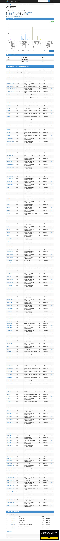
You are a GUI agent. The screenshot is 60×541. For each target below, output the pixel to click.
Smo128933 (8, 394)
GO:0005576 (13, 518)
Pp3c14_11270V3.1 (10, 357)
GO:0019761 (13, 526)
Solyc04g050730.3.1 (10, 435)
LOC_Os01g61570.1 (10, 241)
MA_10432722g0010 (10, 305)
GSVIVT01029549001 (10, 178)
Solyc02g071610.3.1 (10, 413)
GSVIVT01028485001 (10, 176)
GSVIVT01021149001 (10, 158)
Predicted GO (12, 514)
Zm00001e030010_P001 (10, 488)
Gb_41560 (8, 235)
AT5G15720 (8, 127)
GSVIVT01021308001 (10, 164)
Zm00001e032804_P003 (10, 496)
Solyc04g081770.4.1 (10, 440)
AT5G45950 (8, 132)
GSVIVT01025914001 (10, 170)
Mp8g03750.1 (9, 349)
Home (8, 4)
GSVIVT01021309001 (10, 167)
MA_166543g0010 (9, 318)
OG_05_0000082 (9, 13)
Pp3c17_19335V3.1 (10, 371)
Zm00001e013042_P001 (10, 468)
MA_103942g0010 (9, 299)
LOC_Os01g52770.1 (10, 238)
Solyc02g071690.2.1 (10, 419)
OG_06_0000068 (9, 14)
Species (11, 1)
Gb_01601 (8, 187)
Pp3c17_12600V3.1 (10, 368)
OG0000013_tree (30, 12)
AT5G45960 (8, 135)
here (45, 50)
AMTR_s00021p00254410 (11, 83)
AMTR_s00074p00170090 (11, 88)
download (14, 16)
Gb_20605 (8, 198)
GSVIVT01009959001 (10, 141)
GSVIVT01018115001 (10, 155)
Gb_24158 (8, 210)
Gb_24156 (8, 207)
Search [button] (19, 1)
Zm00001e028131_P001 (10, 485)
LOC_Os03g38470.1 (10, 254)
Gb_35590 (8, 226)
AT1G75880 (8, 105)
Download (51, 51)
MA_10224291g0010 (10, 296)
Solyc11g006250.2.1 (10, 458)
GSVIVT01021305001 (10, 161)
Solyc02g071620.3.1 (10, 416)
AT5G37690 (8, 129)
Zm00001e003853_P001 (10, 463)
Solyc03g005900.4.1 (10, 425)
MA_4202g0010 (9, 330)
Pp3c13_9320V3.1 (9, 354)
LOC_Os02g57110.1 (10, 249)
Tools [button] (15, 1)
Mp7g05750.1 (9, 346)
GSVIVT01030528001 (10, 181)
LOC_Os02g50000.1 (10, 246)
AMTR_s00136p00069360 (11, 91)
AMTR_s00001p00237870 (11, 72)
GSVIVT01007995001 (10, 138)
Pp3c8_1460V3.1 (9, 391)
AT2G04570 (8, 110)
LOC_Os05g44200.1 (10, 262)
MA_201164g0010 (9, 323)
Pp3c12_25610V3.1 (10, 351)
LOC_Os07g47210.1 (10, 279)
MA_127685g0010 (9, 311)
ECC (27, 66)
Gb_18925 (8, 190)
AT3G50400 (8, 116)
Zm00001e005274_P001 (10, 465)
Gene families (8, 12)
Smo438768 (8, 407)
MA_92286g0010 (9, 340)
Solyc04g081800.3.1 (10, 445)
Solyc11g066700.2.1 (10, 460)
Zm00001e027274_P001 (10, 482)
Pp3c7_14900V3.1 (9, 388)
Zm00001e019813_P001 (10, 474)
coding (11, 16)
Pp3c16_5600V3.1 (9, 365)
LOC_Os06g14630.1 (10, 270)
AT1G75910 (8, 108)
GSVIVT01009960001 (10, 144)
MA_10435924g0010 (10, 308)
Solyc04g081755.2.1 (10, 437)
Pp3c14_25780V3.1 (10, 362)
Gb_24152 (8, 204)
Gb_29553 (8, 216)
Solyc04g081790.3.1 (10, 442)
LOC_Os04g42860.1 (10, 260)
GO (7, 514)
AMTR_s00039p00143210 (11, 86)
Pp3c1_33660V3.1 (9, 377)
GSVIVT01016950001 (10, 152)
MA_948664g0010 (9, 343)
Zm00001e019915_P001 (10, 477)
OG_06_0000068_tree (26, 14)
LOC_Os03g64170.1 (10, 257)
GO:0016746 (13, 524)
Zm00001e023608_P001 (10, 480)
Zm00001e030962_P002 (10, 491)
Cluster (8, 61)
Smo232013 (8, 398)
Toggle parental (9, 531)
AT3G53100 (8, 119)
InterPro (17, 514)
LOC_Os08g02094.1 (10, 282)
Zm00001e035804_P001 (10, 502)
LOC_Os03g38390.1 (10, 251)
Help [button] (53, 1)
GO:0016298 (13, 522)
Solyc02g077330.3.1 (10, 422)
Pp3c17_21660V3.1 (10, 374)
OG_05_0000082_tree (26, 13)
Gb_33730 (8, 223)
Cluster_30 (26, 61)
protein (17, 16)
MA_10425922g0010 (10, 302)
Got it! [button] (49, 537)
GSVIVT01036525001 (10, 184)
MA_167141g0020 (9, 321)
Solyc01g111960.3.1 (10, 410)
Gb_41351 (8, 232)
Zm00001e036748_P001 (10, 505)
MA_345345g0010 (9, 327)
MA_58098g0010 (9, 333)
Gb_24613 (8, 213)
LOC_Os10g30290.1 (10, 288)
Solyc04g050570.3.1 (10, 433)
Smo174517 (8, 396)
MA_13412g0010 (9, 314)
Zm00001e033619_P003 (10, 499)
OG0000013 (13, 12)
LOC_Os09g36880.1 (10, 285)
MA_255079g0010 (9, 325)
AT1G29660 (8, 97)
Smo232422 (8, 401)
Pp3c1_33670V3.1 (9, 380)
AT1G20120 (8, 94)
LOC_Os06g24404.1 (10, 273)
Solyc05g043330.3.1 (10, 448)
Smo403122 (8, 403)
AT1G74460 (8, 102)
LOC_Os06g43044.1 (10, 276)
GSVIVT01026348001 (10, 174)
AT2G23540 (8, 113)
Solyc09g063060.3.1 (10, 456)
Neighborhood (9, 59)
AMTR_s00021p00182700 (11, 80)
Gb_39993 (8, 229)
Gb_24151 (8, 201)
